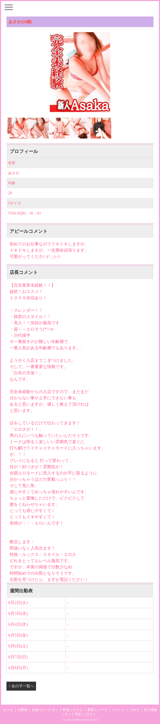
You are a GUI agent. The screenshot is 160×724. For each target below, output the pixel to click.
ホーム (8, 709)
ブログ (134, 709)
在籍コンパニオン (45, 709)
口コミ (91, 714)
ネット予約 (73, 714)
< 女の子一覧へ (21, 686)
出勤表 (23, 709)
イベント (118, 709)
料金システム (73, 709)
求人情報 (150, 709)
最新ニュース (97, 709)
